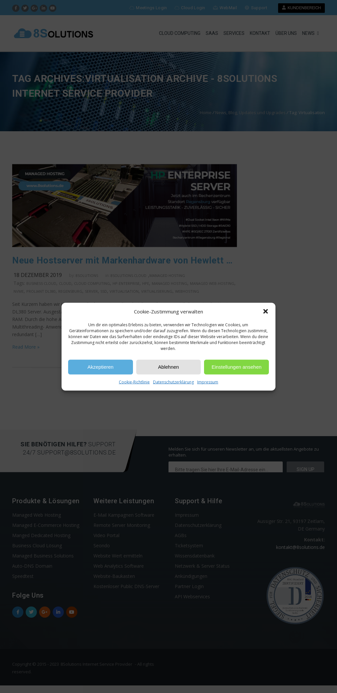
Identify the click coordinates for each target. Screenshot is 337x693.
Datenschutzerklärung (173, 381)
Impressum (207, 381)
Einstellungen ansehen (237, 367)
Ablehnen (168, 367)
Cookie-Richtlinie (134, 381)
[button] (265, 311)
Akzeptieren (101, 367)
